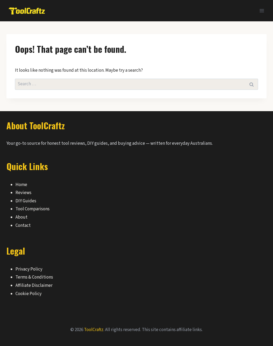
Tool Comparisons (32, 209)
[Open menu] (262, 10)
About (21, 217)
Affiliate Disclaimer (34, 285)
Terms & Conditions (34, 277)
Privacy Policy (28, 269)
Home (21, 185)
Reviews (23, 193)
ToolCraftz (93, 330)
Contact (23, 225)
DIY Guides (25, 201)
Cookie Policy (28, 294)
